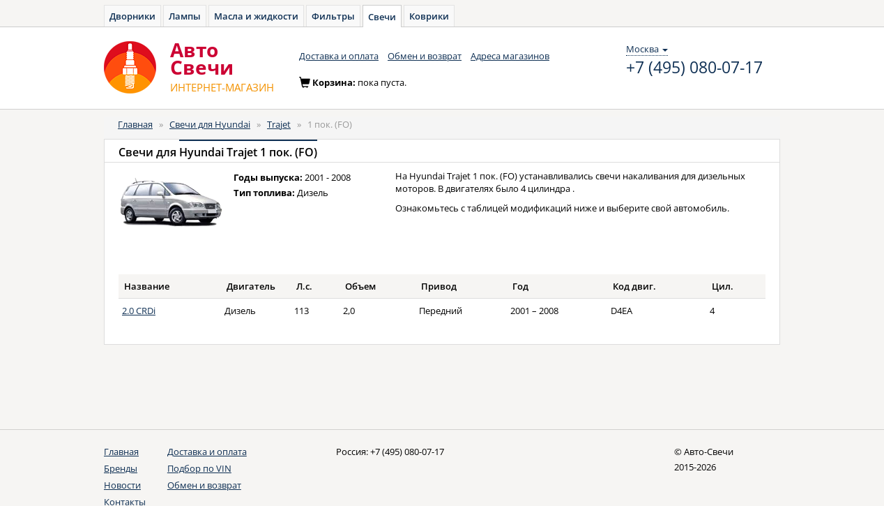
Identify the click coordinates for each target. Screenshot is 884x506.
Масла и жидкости (256, 16)
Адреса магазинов (510, 56)
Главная (135, 124)
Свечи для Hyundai (209, 124)
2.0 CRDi (138, 310)
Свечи (382, 16)
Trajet (279, 124)
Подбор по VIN (199, 468)
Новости (122, 485)
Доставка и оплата (339, 56)
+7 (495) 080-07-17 (694, 67)
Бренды (120, 468)
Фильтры (333, 16)
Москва (647, 49)
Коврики (429, 16)
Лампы (185, 16)
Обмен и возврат (425, 56)
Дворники (132, 16)
